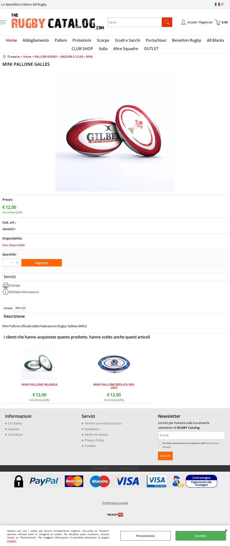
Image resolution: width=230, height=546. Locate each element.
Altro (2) (20, 311)
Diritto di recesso (96, 437)
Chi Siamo (15, 426)
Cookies (11, 540)
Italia (103, 51)
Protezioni (82, 41)
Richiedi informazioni (24, 295)
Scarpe (103, 41)
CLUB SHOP (83, 51)
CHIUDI (226, 530)
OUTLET (149, 51)
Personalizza (145, 536)
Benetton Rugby (183, 41)
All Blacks (211, 41)
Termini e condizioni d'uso (103, 426)
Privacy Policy (94, 443)
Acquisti (13, 432)
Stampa (14, 288)
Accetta (200, 536)
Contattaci (15, 437)
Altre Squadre (125, 51)
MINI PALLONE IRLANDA (40, 388)
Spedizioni (92, 432)
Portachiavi (154, 41)
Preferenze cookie (115, 506)
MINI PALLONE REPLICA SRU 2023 (113, 389)
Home (15, 41)
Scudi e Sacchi (126, 41)
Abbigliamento (38, 41)
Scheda (8, 311)
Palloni (63, 41)
